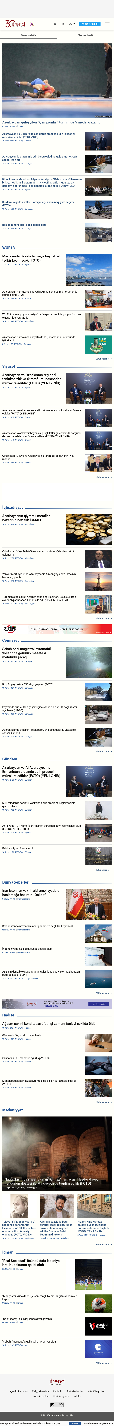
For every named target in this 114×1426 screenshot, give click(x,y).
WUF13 (8, 248)
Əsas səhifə (28, 35)
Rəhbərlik (58, 1391)
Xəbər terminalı (90, 23)
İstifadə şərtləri (41, 1396)
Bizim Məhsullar (75, 1391)
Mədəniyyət (12, 1110)
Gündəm (9, 759)
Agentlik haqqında (18, 1391)
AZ (71, 24)
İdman (7, 1252)
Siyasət (8, 366)
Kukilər (77, 1396)
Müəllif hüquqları (96, 1391)
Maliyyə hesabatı (40, 1391)
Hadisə (8, 1015)
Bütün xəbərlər (102, 359)
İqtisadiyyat (12, 507)
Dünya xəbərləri (16, 882)
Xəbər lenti (85, 35)
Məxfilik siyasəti (61, 1396)
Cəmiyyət (10, 640)
